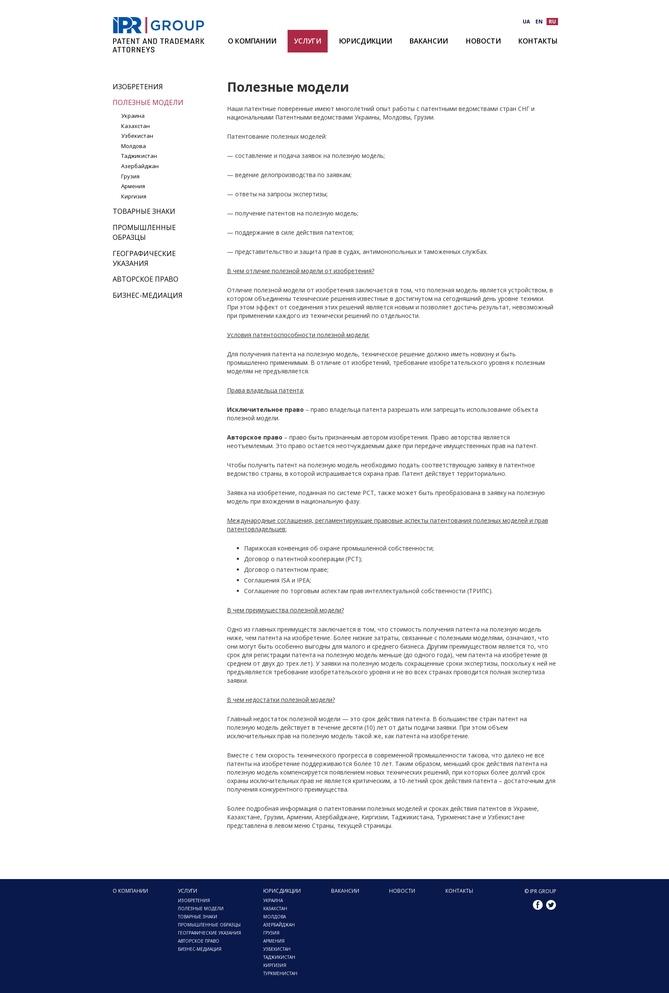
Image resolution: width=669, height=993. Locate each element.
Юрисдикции (365, 41)
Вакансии (429, 41)
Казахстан (135, 126)
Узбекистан (137, 136)
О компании (252, 41)
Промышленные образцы (144, 232)
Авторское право (145, 279)
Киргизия (133, 196)
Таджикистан (139, 156)
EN (539, 21)
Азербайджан (140, 166)
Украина (133, 115)
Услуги (307, 41)
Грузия (130, 176)
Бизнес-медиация (148, 295)
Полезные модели (148, 102)
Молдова (133, 146)
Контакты (538, 41)
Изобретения (138, 86)
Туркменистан (280, 973)
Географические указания (144, 258)
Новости (483, 41)
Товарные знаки (144, 211)
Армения (133, 186)
